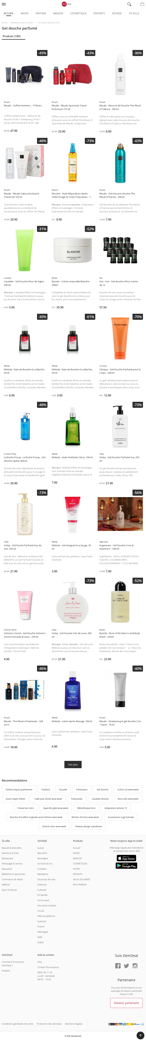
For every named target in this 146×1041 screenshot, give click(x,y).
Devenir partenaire (126, 1003)
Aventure (42, 884)
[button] (140, 1035)
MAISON (77, 858)
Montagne (42, 858)
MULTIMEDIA (80, 884)
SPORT (76, 868)
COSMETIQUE (80, 863)
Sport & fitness (9, 889)
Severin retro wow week (54, 826)
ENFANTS (78, 874)
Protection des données (49, 1023)
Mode (24, 13)
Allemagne (42, 931)
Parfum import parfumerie (19, 789)
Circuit (40, 910)
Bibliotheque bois (86, 808)
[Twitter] (126, 966)
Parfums (46, 789)
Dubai (40, 942)
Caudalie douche (100, 798)
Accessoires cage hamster (121, 817)
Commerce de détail (12, 879)
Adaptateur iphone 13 (116, 808)
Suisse (40, 847)
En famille (42, 895)
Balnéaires (42, 874)
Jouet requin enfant (15, 798)
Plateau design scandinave (88, 826)
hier (131, 994)
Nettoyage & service (12, 863)
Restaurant (7, 858)
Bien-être (42, 853)
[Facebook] (118, 966)
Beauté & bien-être (12, 847)
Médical (6, 884)
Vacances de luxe (46, 879)
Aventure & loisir (10, 853)
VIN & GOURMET (82, 879)
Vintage (41, 13)
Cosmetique (78, 13)
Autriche (41, 921)
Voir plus (73, 764)
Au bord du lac (44, 863)
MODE (76, 853)
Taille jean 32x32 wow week (48, 798)
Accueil (9, 13)
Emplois (6, 970)
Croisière (42, 868)
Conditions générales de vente (17, 1023)
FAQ (39, 961)
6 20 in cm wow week (128, 789)
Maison (58, 13)
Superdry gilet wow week (55, 808)
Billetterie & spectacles (13, 874)
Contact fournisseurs (48, 967)
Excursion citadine (46, 905)
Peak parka (76, 798)
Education (7, 868)
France (40, 926)
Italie (39, 937)
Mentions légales (74, 1023)
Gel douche (102, 789)
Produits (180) (12, 36)
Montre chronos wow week (85, 817)
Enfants (99, 13)
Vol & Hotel (43, 900)
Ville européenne (46, 916)
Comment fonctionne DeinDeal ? (13, 963)
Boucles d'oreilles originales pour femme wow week (36, 817)
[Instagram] (135, 966)
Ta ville (134, 13)
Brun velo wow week (128, 798)
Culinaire (41, 889)
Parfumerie (81, 789)
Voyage (117, 13)
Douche (63, 789)
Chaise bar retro (25, 808)
